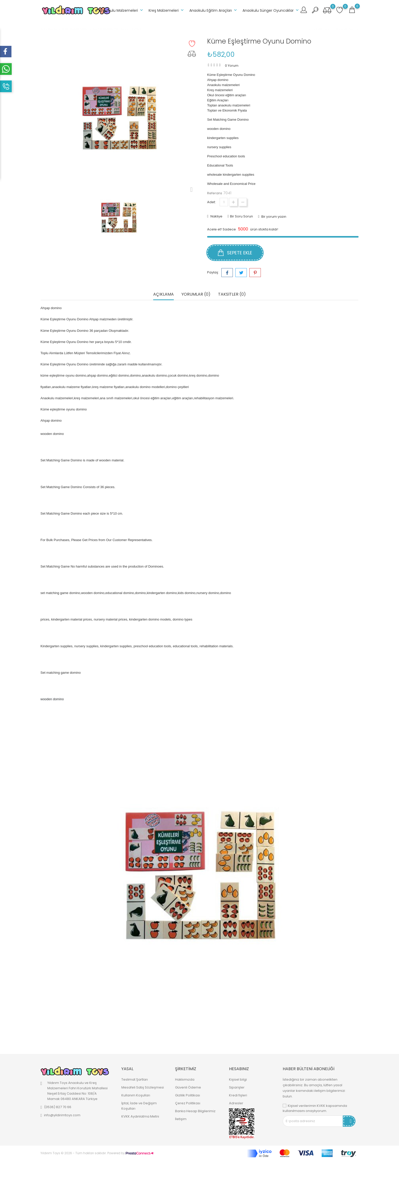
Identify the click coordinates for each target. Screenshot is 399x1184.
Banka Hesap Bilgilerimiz (195, 1111)
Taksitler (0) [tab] (232, 294)
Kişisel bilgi (238, 1079)
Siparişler (237, 1087)
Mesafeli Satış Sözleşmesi (142, 1087)
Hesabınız (239, 1069)
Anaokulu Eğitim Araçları (213, 10)
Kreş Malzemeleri (167, 10)
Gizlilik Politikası (187, 1095)
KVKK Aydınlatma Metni (140, 1116)
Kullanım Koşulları (135, 1095)
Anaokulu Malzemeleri (121, 10)
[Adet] (224, 202)
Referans (214, 193)
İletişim (181, 1119)
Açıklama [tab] (163, 294)
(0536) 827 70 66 (57, 1107)
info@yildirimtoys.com (62, 1115)
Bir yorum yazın (273, 216)
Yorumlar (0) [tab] (195, 294)
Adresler (236, 1103)
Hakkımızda (184, 1079)
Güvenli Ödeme (188, 1087)
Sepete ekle (235, 252)
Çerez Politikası (187, 1103)
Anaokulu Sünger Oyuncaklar (271, 10)
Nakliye (216, 216)
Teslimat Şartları (134, 1079)
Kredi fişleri (238, 1095)
